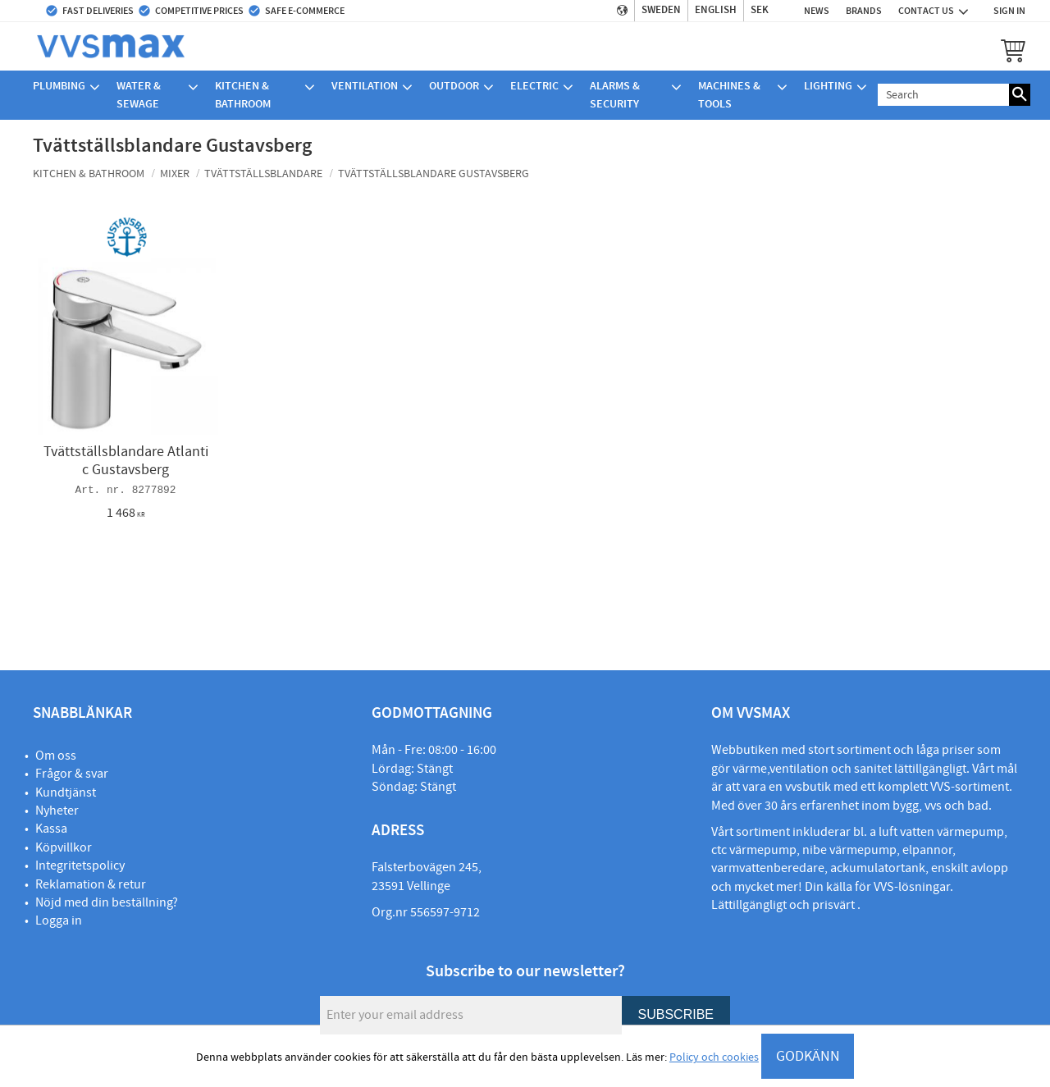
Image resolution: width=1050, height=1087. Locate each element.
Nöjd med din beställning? (106, 902)
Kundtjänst (65, 792)
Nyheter (57, 810)
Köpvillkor (63, 847)
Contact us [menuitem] (926, 10)
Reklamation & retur (90, 884)
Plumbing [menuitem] (59, 86)
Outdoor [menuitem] (454, 86)
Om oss (55, 755)
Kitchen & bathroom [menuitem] (243, 95)
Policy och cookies (714, 1057)
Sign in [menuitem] (1009, 10)
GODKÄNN (808, 1056)
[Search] (1019, 95)
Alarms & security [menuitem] (615, 95)
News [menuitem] (816, 10)
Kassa (51, 828)
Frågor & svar (71, 773)
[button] (1013, 50)
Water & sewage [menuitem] (138, 95)
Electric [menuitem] (534, 86)
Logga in (58, 920)
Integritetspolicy (80, 865)
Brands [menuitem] (864, 10)
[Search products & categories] (943, 95)
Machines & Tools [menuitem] (729, 95)
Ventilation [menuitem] (364, 86)
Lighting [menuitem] (828, 86)
